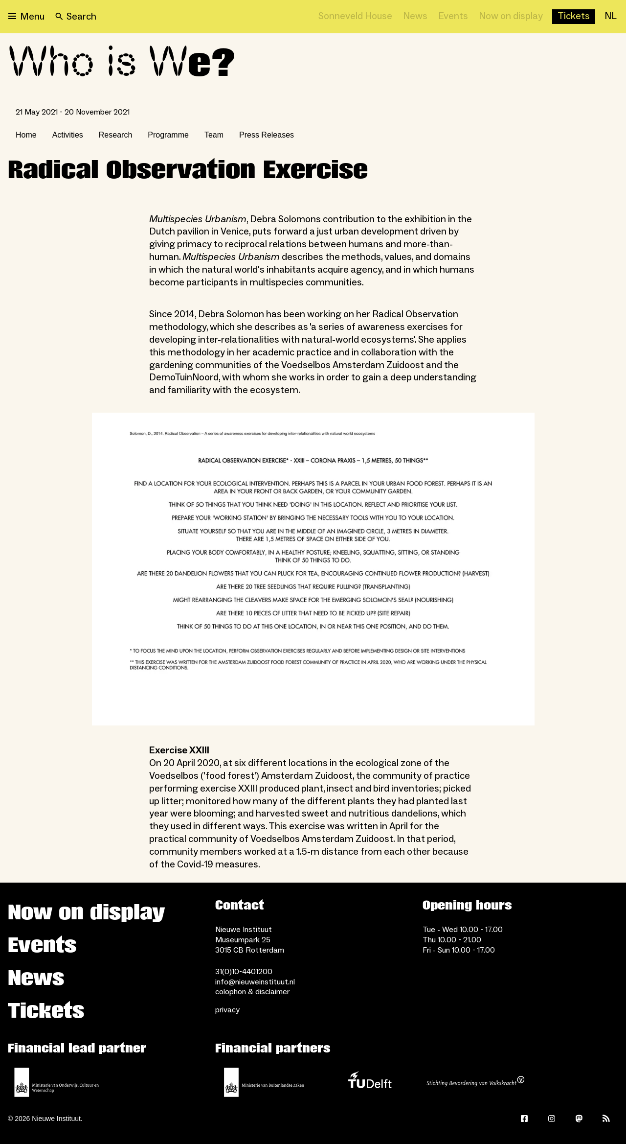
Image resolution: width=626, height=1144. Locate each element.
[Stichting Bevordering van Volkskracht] (475, 1082)
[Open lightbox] (313, 569)
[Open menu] (26, 16)
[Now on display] (510, 16)
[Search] (76, 16)
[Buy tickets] (573, 16)
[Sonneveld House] (355, 16)
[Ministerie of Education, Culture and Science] (57, 1082)
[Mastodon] (579, 1118)
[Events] (453, 16)
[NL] (610, 16)
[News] (415, 16)
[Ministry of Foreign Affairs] (264, 1082)
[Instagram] (552, 1118)
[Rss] (606, 1118)
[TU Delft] (370, 1082)
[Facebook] (524, 1118)
